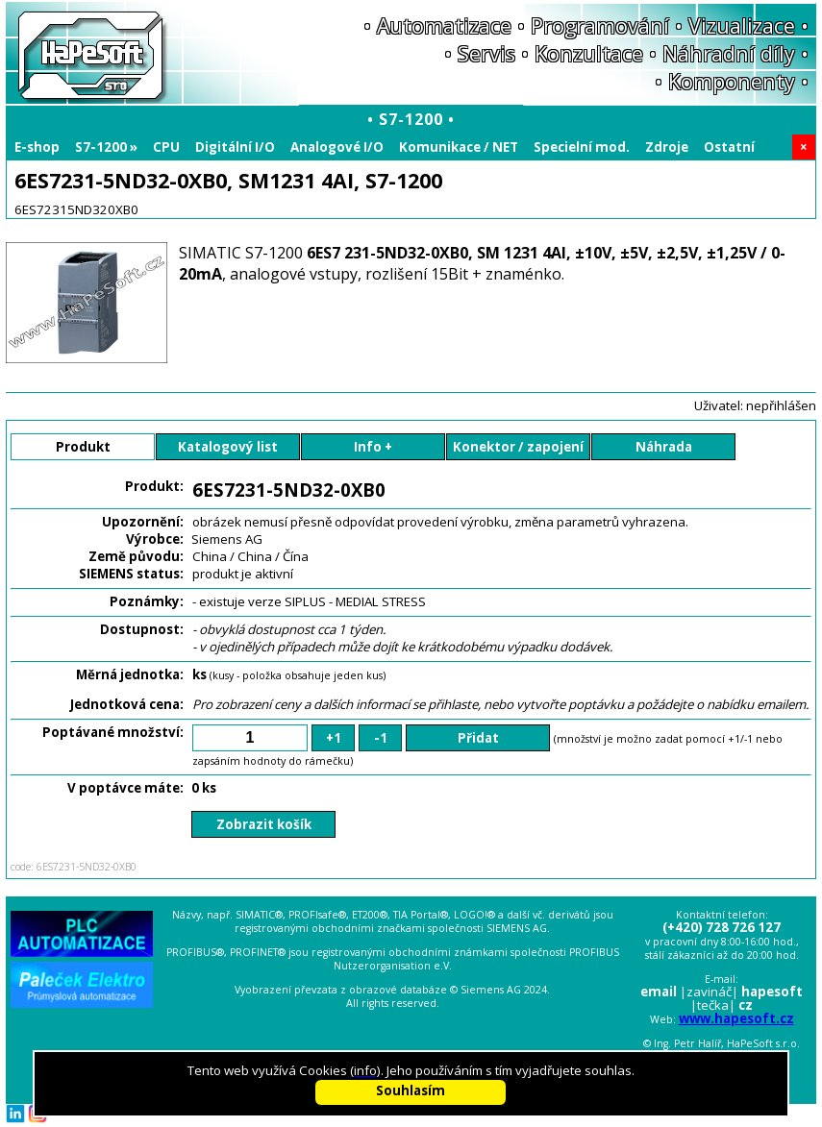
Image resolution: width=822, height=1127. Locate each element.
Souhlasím (410, 1090)
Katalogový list (228, 446)
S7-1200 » (106, 147)
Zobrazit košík (263, 824)
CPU (166, 147)
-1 (380, 738)
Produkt (83, 446)
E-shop (37, 147)
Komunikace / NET (458, 147)
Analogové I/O (337, 147)
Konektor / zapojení (518, 446)
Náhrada (663, 446)
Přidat (478, 738)
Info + (373, 446)
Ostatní (729, 147)
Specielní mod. (582, 147)
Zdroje (666, 147)
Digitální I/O (235, 147)
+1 (333, 738)
